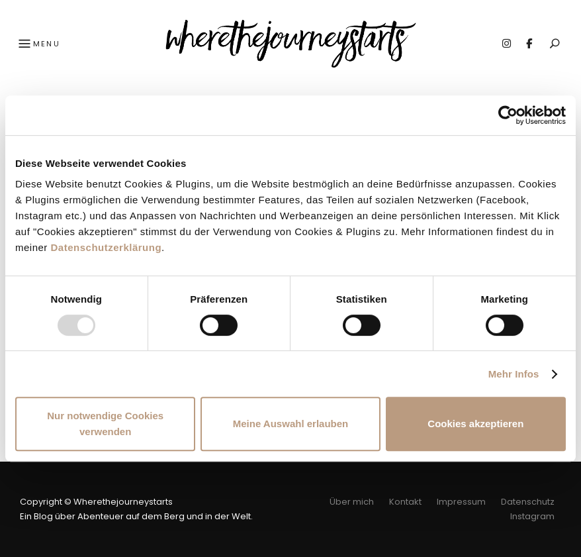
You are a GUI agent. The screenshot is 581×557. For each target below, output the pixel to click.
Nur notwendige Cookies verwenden (105, 423)
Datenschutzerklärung (106, 247)
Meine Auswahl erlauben (291, 423)
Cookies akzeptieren (475, 423)
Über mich (352, 501)
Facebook (528, 43)
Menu (37, 44)
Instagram (506, 43)
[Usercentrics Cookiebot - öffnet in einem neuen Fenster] (508, 115)
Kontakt (405, 501)
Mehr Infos (513, 374)
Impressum (461, 501)
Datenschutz (528, 501)
